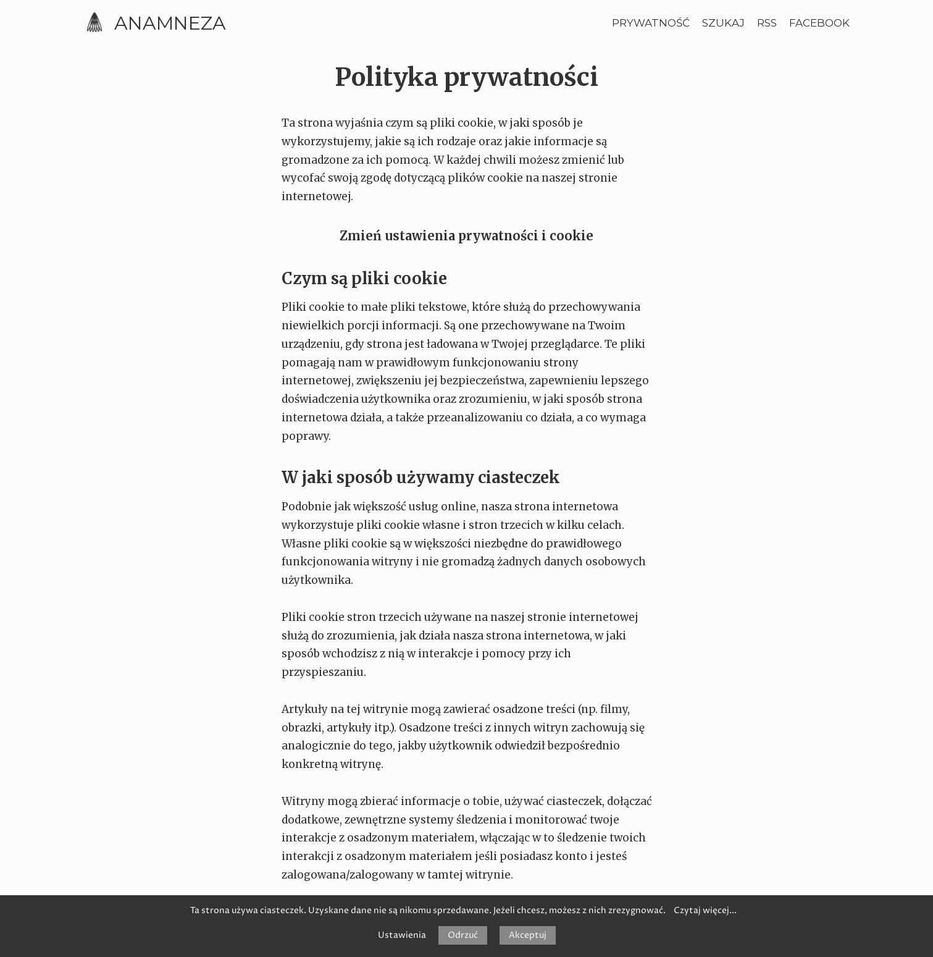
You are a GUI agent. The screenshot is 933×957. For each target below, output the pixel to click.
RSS (767, 23)
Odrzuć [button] (463, 935)
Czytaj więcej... (705, 910)
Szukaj (723, 23)
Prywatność (651, 23)
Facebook (819, 23)
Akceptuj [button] (527, 935)
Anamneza (170, 23)
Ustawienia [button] (402, 935)
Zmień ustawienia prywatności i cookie (466, 235)
